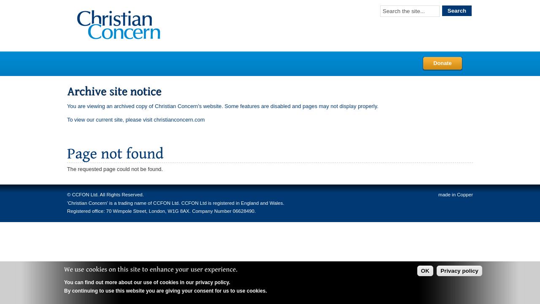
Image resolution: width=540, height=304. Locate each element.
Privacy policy (459, 271)
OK (425, 271)
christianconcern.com (179, 120)
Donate (442, 63)
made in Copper (455, 194)
